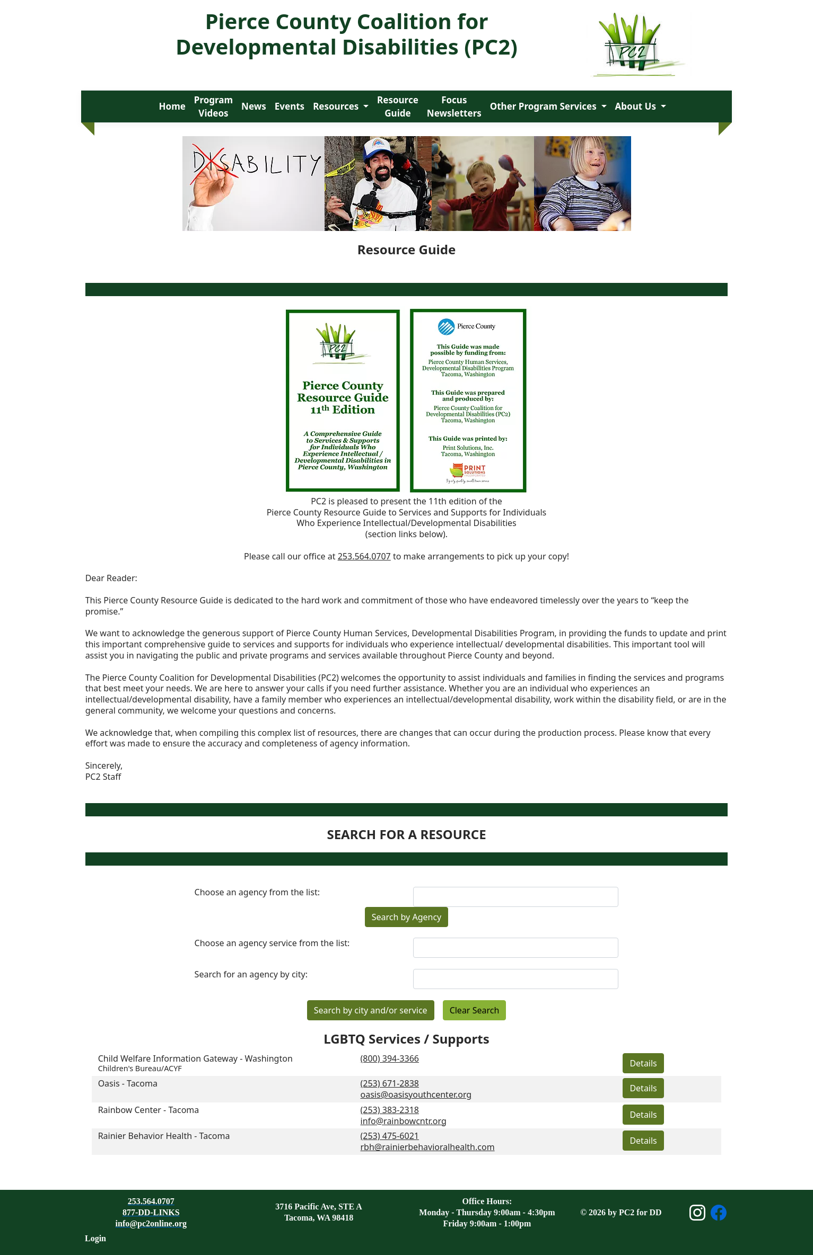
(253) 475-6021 (390, 1136)
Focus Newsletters (454, 107)
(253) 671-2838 (390, 1083)
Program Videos (213, 107)
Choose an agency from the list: (257, 892)
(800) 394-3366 (390, 1058)
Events (289, 106)
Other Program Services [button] (544, 106)
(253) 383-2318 (390, 1110)
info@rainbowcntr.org (404, 1121)
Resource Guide (397, 107)
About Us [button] (637, 106)
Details (643, 1063)
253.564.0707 (364, 556)
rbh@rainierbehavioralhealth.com (428, 1147)
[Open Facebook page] (719, 1213)
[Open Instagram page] (697, 1213)
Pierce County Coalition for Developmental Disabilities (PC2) (346, 33)
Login (95, 1238)
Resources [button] (337, 106)
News (253, 106)
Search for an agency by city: (251, 974)
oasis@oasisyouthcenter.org (416, 1094)
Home (172, 106)
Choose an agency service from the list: (272, 943)
